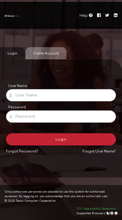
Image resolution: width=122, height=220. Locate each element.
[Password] (61, 116)
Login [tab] (12, 53)
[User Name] (61, 95)
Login (61, 139)
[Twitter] (107, 15)
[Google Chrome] (112, 213)
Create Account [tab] (46, 53)
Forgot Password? (22, 151)
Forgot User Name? (99, 151)
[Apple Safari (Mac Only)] (115, 213)
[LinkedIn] (115, 15)
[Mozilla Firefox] (108, 213)
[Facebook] (99, 15)
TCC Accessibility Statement (96, 209)
